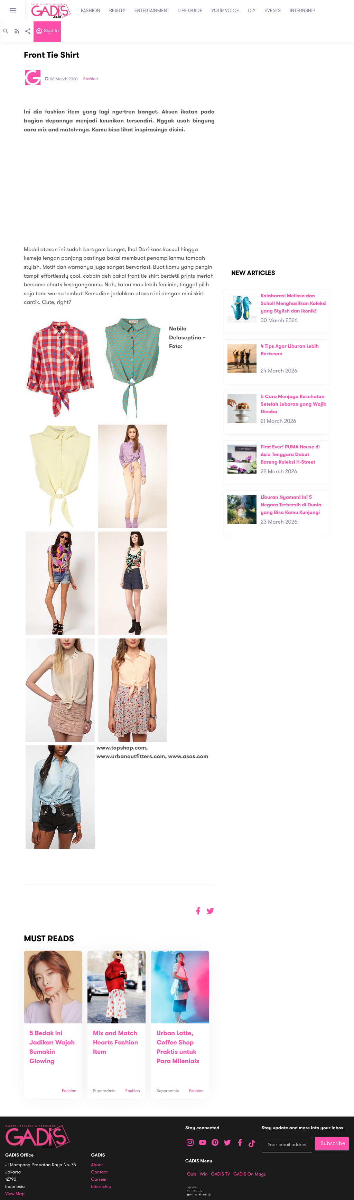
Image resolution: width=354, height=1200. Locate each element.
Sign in (47, 32)
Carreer (99, 1179)
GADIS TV (220, 1174)
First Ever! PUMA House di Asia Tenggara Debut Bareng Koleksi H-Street (290, 454)
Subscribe (332, 1143)
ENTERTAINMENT (151, 10)
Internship (101, 1186)
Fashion (90, 79)
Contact (99, 1172)
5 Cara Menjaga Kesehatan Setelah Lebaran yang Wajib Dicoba (293, 404)
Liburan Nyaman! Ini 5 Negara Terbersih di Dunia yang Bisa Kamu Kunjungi (291, 504)
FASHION (90, 10)
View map (15, 1194)
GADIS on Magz (249, 1174)
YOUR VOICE (225, 10)
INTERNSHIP (302, 10)
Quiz (191, 1174)
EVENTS (272, 10)
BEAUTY (117, 10)
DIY (252, 10)
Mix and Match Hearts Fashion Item (115, 1042)
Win (204, 1174)
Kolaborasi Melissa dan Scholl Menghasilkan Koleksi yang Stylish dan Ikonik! (293, 303)
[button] (210, 911)
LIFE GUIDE (190, 10)
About (97, 1165)
